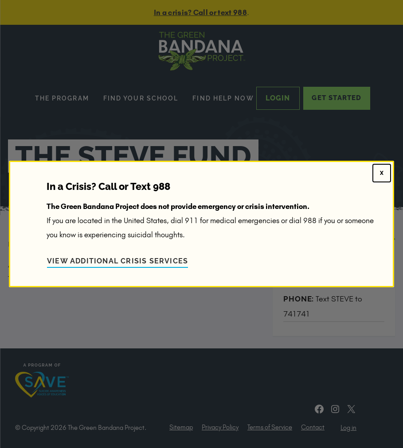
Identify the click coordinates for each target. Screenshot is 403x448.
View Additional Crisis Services (117, 261)
